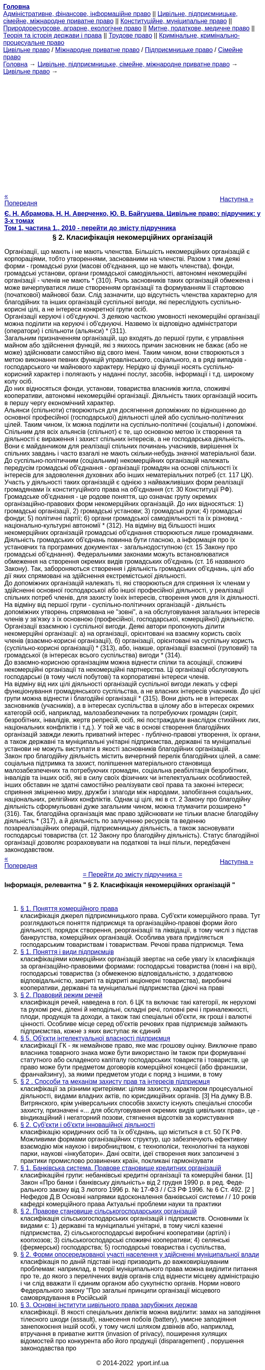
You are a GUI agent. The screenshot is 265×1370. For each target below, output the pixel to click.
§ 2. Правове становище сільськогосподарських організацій (108, 1211)
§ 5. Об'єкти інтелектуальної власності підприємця (95, 1038)
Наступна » (236, 199)
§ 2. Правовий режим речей (61, 995)
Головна (15, 64)
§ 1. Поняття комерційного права (69, 908)
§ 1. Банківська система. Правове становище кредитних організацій (120, 1168)
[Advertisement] (132, 131)
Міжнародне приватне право (97, 49)
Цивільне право (26, 49)
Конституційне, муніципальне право (173, 21)
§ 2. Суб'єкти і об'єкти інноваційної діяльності (87, 1124)
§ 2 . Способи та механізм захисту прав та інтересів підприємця (115, 1081)
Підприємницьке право (179, 49)
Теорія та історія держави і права (52, 35)
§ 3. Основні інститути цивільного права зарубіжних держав (108, 1305)
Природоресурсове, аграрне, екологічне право (72, 28)
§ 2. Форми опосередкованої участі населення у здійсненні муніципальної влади (139, 1254)
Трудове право (130, 35)
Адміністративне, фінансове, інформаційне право (77, 13)
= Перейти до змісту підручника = (133, 874)
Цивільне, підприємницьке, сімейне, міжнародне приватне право (134, 64)
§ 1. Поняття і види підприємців (67, 951)
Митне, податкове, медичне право (199, 28)
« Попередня (20, 200)
